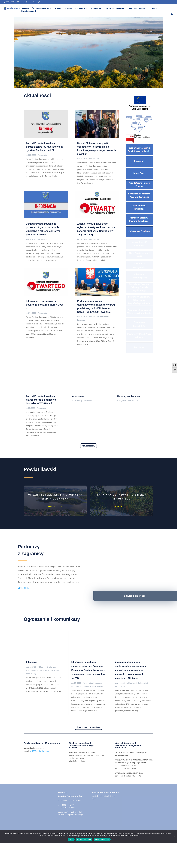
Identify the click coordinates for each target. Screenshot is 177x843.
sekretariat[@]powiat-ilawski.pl (70, 814)
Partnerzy (68, 8)
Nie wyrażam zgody (84, 839)
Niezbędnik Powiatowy (137, 8)
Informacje (53, 667)
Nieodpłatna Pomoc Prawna (37, 670)
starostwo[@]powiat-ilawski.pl (70, 812)
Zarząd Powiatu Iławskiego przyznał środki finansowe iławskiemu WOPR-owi (41, 400)
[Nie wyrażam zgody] (174, 836)
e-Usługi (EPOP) (97, 8)
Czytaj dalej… (23, 587)
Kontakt (155, 8)
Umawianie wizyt (81, 8)
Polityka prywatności (102, 839)
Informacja (78, 396)
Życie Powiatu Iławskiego (41, 8)
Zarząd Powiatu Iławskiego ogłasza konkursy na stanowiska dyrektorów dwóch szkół (44, 147)
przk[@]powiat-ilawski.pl (39, 751)
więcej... (54, 506)
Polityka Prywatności (27, 11)
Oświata (58, 8)
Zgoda (71, 839)
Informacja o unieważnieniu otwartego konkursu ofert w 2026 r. (44, 305)
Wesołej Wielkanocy (128, 396)
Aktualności (24, 8)
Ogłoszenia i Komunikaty (115, 8)
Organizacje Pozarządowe (92, 686)
